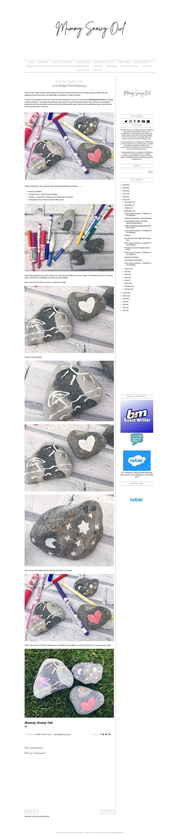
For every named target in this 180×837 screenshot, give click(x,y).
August (127, 269)
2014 (125, 304)
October (127, 208)
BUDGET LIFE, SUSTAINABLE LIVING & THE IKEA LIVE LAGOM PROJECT (57, 66)
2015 (125, 302)
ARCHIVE (98, 70)
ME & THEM (124, 62)
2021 (125, 194)
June (126, 274)
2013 (125, 307)
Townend (127, 235)
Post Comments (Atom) (41, 816)
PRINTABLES (112, 66)
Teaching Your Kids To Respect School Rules (137, 248)
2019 (125, 199)
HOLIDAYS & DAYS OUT (104, 62)
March (127, 283)
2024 (125, 188)
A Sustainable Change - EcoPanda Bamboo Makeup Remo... (135, 222)
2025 (125, 185)
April (126, 280)
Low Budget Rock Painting (133, 260)
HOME (30, 62)
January (127, 289)
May (126, 277)
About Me (147, 66)
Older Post (107, 812)
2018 (125, 293)
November (128, 205)
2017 (125, 296)
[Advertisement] (136, 353)
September (128, 211)
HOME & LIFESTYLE (142, 62)
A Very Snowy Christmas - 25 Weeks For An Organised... (137, 231)
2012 (125, 310)
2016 (125, 299)
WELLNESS (97, 66)
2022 (125, 191)
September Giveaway (131, 257)
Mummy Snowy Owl (79, 832)
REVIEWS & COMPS (129, 66)
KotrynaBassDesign (113, 832)
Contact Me (83, 70)
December (128, 202)
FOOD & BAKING (83, 62)
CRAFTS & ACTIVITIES (62, 62)
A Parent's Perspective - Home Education (138, 218)
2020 (125, 197)
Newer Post (31, 812)
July (126, 271)
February (128, 286)
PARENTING (43, 62)
